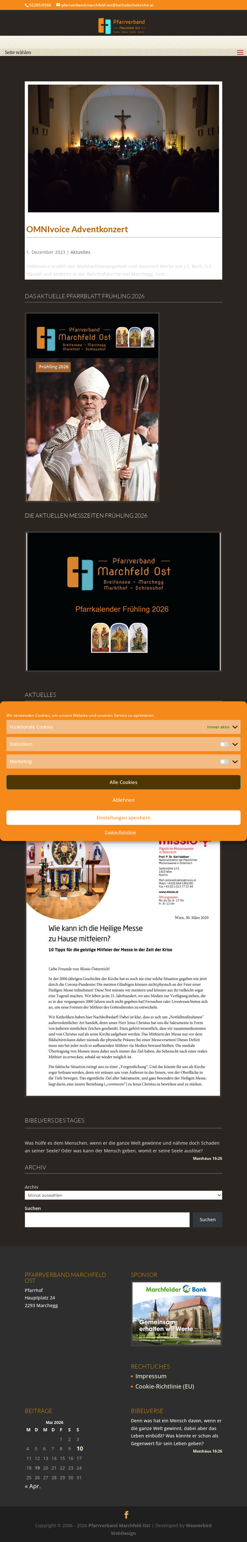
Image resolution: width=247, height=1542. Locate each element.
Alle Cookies (123, 782)
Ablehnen (123, 800)
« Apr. (33, 1486)
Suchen (33, 1208)
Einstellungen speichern (123, 817)
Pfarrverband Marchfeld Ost (119, 1525)
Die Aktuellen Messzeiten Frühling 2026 (86, 515)
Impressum (151, 1376)
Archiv (31, 1187)
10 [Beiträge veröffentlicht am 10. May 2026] (80, 1448)
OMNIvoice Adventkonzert (77, 229)
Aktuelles (80, 252)
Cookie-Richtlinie (120, 832)
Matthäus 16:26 (207, 1158)
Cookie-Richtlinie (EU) (164, 1386)
